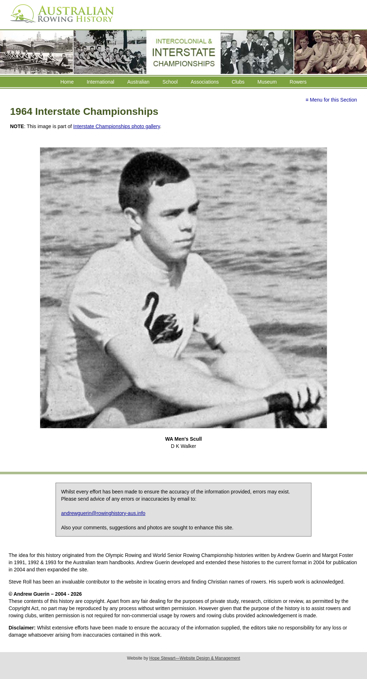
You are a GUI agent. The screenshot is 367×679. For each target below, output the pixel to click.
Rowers (298, 82)
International (100, 82)
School (170, 82)
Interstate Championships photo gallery (116, 126)
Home (66, 82)
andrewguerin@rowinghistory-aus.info (103, 513)
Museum (267, 82)
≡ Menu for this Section (331, 100)
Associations (205, 82)
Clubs (238, 82)
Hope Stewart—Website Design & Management (194, 658)
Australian (138, 82)
